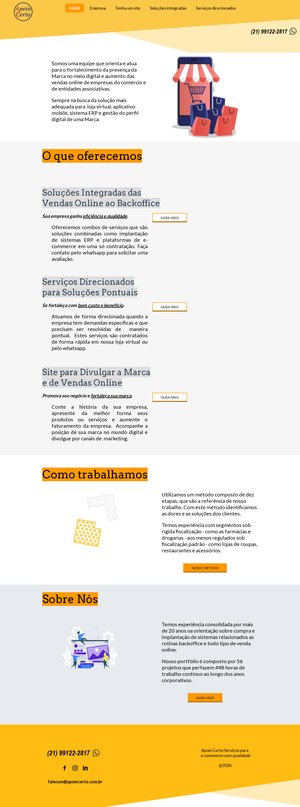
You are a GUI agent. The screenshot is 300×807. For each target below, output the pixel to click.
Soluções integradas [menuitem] (168, 8)
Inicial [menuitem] (74, 8)
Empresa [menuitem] (98, 8)
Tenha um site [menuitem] (127, 8)
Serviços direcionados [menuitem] (216, 8)
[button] (169, 217)
